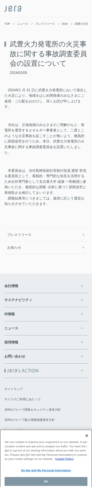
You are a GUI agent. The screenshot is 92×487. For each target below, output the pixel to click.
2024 (65, 23)
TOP (7, 23)
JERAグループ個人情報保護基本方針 (29, 420)
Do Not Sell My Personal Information (46, 471)
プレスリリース (45, 23)
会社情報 (11, 286)
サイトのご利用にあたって (22, 399)
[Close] (87, 437)
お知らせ (14, 247)
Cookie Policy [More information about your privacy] (64, 460)
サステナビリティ (18, 300)
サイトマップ (13, 389)
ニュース (22, 23)
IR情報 (9, 314)
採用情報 (11, 342)
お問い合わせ (14, 356)
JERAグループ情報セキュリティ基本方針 (32, 409)
